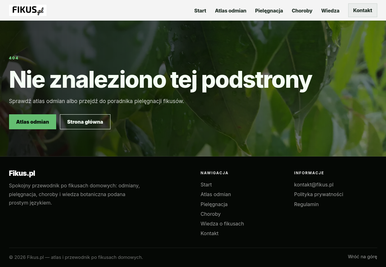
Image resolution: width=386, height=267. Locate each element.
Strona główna (85, 122)
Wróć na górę (362, 257)
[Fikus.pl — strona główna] (27, 10)
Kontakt (362, 10)
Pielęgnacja (214, 204)
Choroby (211, 214)
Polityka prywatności (318, 194)
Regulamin (306, 204)
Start (206, 184)
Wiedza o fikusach (222, 223)
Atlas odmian (32, 122)
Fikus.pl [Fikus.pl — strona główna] (22, 173)
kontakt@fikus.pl (314, 184)
